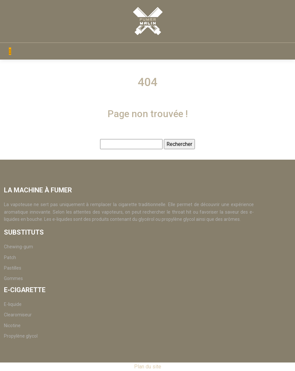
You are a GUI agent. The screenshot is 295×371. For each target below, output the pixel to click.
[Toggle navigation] (10, 51)
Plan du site (147, 366)
